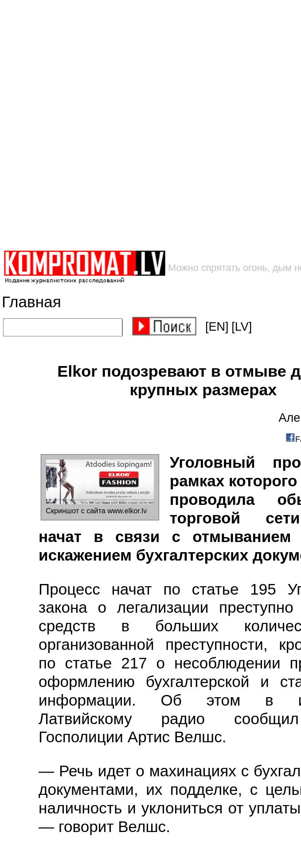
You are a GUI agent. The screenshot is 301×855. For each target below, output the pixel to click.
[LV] (241, 326)
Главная (31, 302)
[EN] (217, 326)
